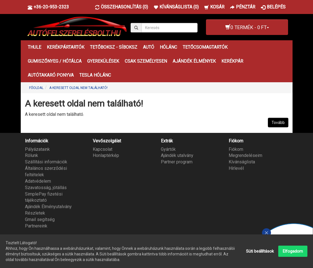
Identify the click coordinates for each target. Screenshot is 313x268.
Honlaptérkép (106, 155)
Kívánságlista (242, 161)
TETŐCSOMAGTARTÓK (205, 47)
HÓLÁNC (168, 47)
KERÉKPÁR (232, 61)
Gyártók (168, 149)
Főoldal (36, 88)
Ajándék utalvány (177, 155)
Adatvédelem (38, 181)
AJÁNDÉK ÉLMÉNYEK (194, 61)
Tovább (278, 122)
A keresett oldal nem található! (78, 88)
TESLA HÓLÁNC (95, 75)
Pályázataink (37, 149)
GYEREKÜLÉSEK (103, 61)
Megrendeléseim (245, 155)
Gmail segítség (40, 219)
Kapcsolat (102, 149)
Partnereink (36, 226)
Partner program (177, 161)
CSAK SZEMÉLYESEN (146, 61)
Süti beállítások (260, 251)
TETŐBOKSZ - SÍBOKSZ (113, 47)
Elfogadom (293, 251)
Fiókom (236, 149)
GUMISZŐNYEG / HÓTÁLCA (55, 61)
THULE (34, 47)
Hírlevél (236, 168)
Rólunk (31, 155)
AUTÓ (148, 47)
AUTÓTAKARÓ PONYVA (51, 75)
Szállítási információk (46, 161)
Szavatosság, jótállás (46, 187)
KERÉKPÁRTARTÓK (65, 47)
